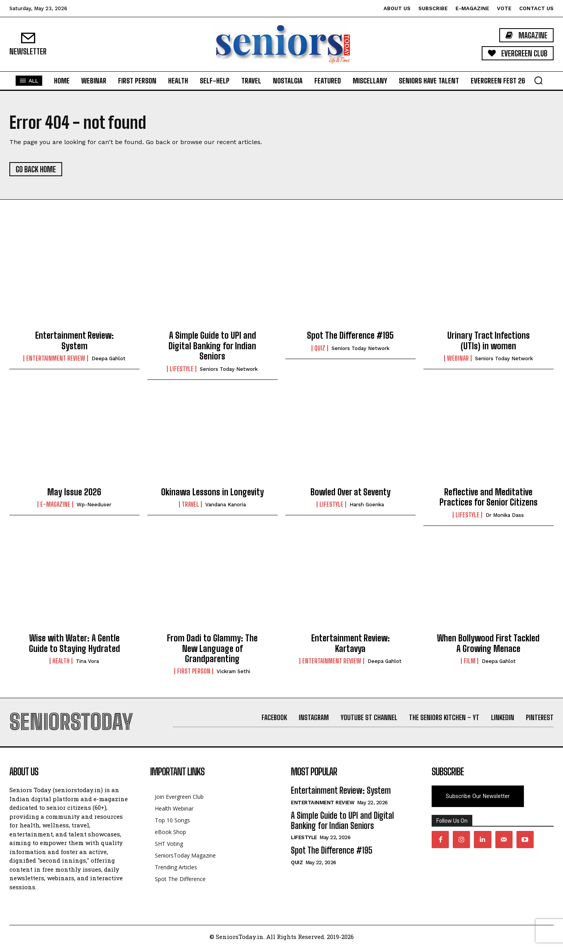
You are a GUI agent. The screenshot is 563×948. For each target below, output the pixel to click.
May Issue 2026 (74, 492)
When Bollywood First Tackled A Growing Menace (488, 643)
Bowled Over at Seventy (350, 492)
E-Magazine (55, 504)
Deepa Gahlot (108, 358)
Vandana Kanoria (225, 504)
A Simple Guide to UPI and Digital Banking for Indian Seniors (212, 345)
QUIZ (319, 348)
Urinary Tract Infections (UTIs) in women (488, 340)
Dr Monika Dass (505, 515)
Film (469, 661)
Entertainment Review (55, 358)
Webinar (458, 358)
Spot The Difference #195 (350, 335)
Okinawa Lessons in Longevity (212, 492)
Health (61, 661)
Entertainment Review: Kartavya (350, 643)
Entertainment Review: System (74, 340)
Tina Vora (87, 661)
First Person (193, 671)
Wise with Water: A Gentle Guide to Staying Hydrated (74, 643)
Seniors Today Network (229, 369)
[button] (538, 80)
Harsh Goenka (367, 504)
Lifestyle (182, 369)
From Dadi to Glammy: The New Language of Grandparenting (212, 648)
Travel (190, 504)
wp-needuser (94, 504)
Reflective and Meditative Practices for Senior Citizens (488, 497)
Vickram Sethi (233, 671)
